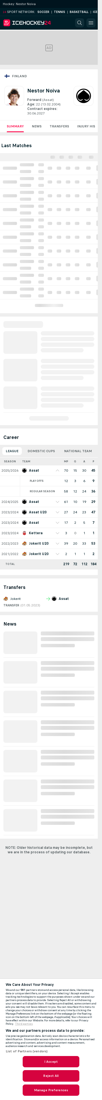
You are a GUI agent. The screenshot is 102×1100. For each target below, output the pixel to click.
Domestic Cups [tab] (41, 451)
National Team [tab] (78, 451)
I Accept (51, 1062)
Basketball (79, 12)
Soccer (43, 12)
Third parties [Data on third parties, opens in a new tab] (24, 1024)
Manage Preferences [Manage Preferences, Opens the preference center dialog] (51, 1090)
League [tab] (12, 451)
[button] (79, 22)
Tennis (59, 12)
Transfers (59, 126)
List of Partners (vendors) (27, 1051)
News (37, 126)
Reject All (51, 1076)
